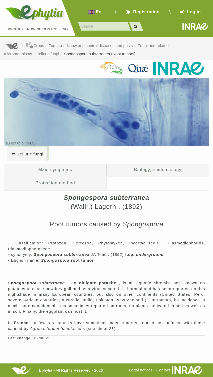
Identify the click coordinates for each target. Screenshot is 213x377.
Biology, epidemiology (157, 169)
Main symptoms (55, 169)
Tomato (55, 45)
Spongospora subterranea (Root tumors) (99, 54)
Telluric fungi (48, 54)
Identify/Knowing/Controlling (38, 29)
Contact (163, 370)
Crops (34, 45)
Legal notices (140, 370)
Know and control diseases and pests (100, 45)
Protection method (55, 182)
